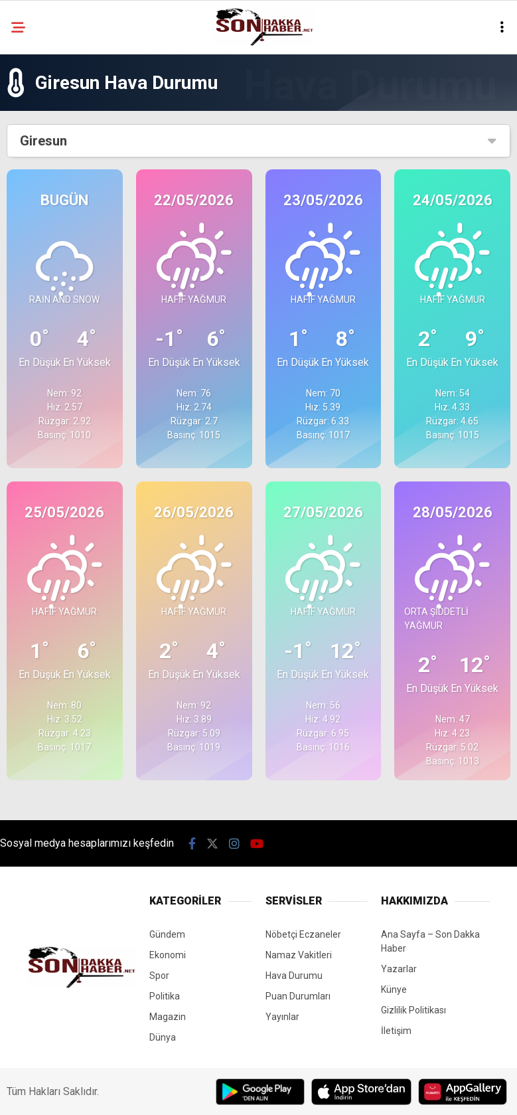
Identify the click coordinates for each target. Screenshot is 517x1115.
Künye (394, 989)
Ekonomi (167, 955)
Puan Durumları (298, 996)
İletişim (396, 1030)
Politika (164, 996)
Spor (159, 975)
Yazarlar (399, 969)
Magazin (167, 1016)
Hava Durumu (294, 975)
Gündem (167, 934)
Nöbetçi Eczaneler (303, 934)
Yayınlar (282, 1016)
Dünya (162, 1037)
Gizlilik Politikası (413, 1010)
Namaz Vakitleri (298, 955)
